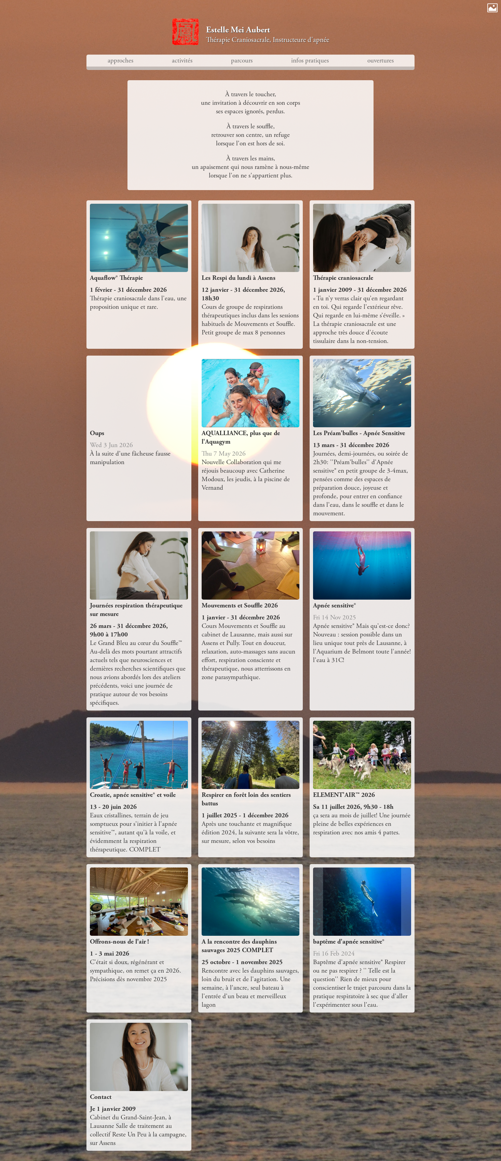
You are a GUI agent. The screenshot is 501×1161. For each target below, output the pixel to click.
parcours (242, 60)
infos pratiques (310, 60)
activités (182, 60)
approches (120, 60)
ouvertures (380, 60)
